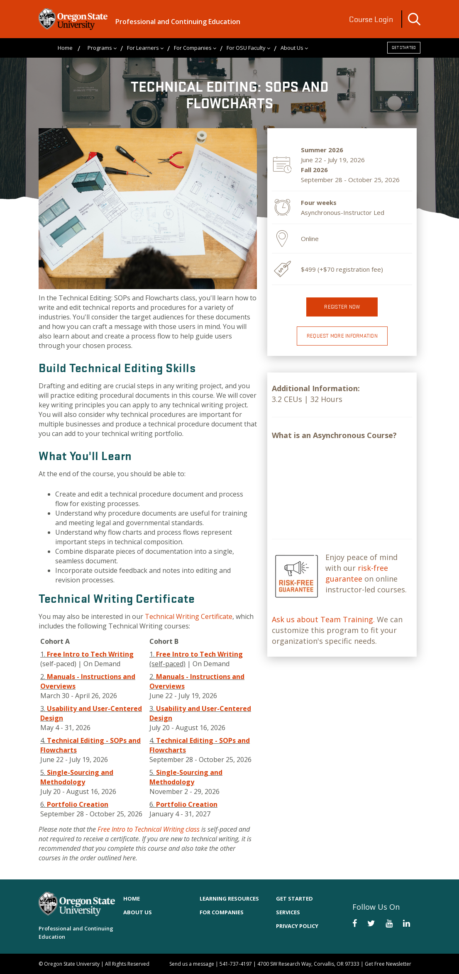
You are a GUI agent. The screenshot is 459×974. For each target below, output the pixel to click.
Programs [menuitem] (100, 47)
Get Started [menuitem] (294, 898)
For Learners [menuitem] (143, 47)
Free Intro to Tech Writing (90, 654)
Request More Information (342, 336)
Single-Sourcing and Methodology (76, 777)
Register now (342, 307)
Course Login (371, 19)
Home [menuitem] (65, 47)
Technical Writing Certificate (188, 616)
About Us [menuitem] (292, 47)
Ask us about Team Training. (323, 619)
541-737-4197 (236, 963)
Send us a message (191, 963)
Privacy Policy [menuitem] (297, 926)
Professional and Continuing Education (177, 21)
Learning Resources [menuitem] (229, 898)
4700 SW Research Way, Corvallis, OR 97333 (308, 963)
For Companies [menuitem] (193, 47)
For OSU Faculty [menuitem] (246, 47)
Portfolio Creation (77, 804)
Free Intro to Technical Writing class (149, 829)
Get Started (404, 47)
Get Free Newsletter (388, 963)
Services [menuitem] (288, 912)
